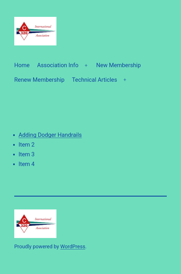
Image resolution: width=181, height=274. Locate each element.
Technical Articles (94, 79)
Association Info (57, 65)
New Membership (118, 65)
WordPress (72, 246)
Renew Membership (39, 79)
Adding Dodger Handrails (50, 134)
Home (22, 65)
